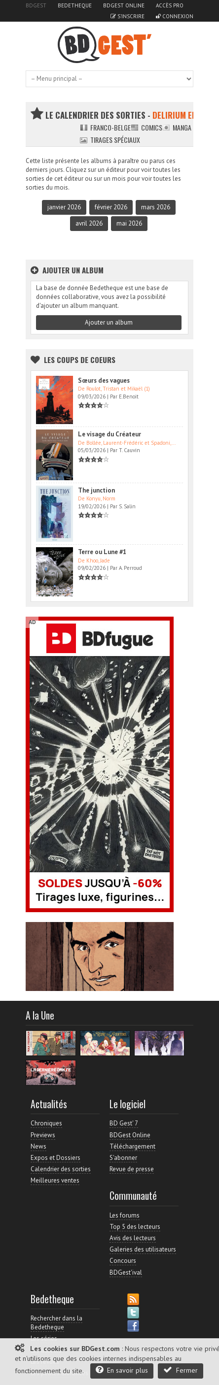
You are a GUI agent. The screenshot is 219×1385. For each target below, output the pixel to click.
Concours (123, 1260)
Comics (146, 127)
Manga (176, 127)
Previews (43, 1135)
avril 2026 (89, 223)
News (38, 1146)
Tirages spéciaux (110, 139)
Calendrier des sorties (61, 1169)
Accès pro (169, 5)
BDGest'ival (126, 1272)
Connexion (174, 16)
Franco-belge (105, 127)
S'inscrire (127, 16)
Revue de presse (132, 1169)
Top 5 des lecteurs (135, 1226)
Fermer (180, 1370)
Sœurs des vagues (104, 380)
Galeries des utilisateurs (143, 1249)
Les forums (125, 1215)
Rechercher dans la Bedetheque (56, 1322)
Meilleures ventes (55, 1180)
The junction (96, 490)
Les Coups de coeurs (79, 359)
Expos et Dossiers (55, 1158)
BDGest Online (124, 5)
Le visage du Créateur (109, 434)
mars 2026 (155, 207)
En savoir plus (122, 1370)
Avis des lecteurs (133, 1238)
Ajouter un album (109, 322)
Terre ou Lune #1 (102, 552)
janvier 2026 (64, 207)
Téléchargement (132, 1146)
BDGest (36, 5)
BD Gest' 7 (124, 1123)
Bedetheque (75, 5)
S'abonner (123, 1158)
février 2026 (111, 207)
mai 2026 (129, 223)
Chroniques (46, 1123)
